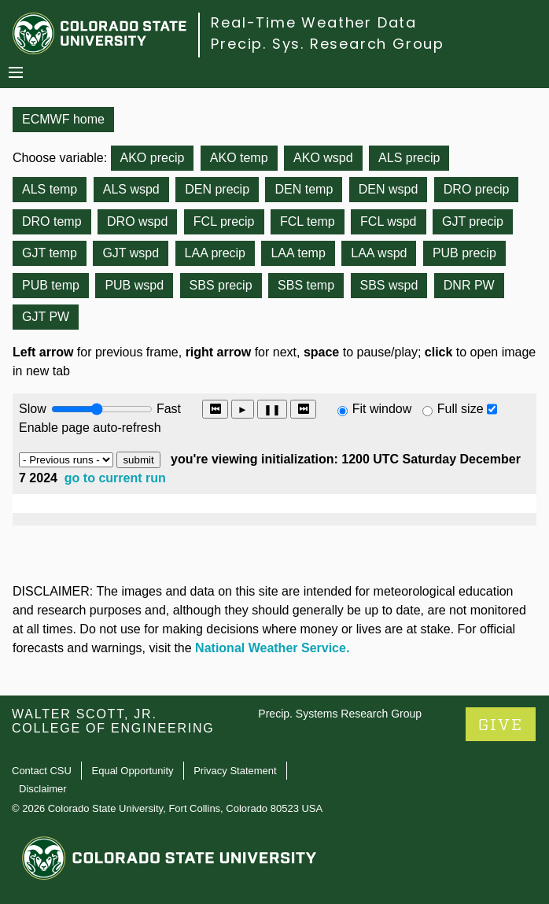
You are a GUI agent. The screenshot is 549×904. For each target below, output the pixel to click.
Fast (167, 408)
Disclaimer (43, 789)
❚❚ (272, 409)
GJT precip (472, 221)
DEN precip (217, 189)
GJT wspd (130, 253)
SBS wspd (389, 285)
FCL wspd (388, 221)
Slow (32, 408)
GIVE (500, 725)
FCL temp (307, 221)
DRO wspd (137, 221)
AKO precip (152, 157)
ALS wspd (131, 189)
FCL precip (224, 221)
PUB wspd (134, 285)
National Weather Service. (272, 648)
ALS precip (409, 157)
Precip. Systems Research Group (340, 713)
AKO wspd (323, 157)
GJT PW (45, 316)
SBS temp (306, 285)
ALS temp (49, 189)
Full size (460, 408)
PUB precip (464, 253)
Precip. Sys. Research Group (327, 44)
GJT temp (49, 253)
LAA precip (215, 253)
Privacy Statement (235, 771)
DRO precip (477, 189)
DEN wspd (388, 189)
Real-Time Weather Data (314, 22)
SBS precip (221, 285)
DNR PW (469, 285)
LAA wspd (379, 253)
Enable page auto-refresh (90, 427)
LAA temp (298, 253)
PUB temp (50, 285)
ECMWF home (63, 119)
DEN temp (303, 189)
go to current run (115, 478)
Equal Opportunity (133, 771)
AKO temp (239, 157)
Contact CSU (42, 771)
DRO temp (52, 221)
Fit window (382, 408)
